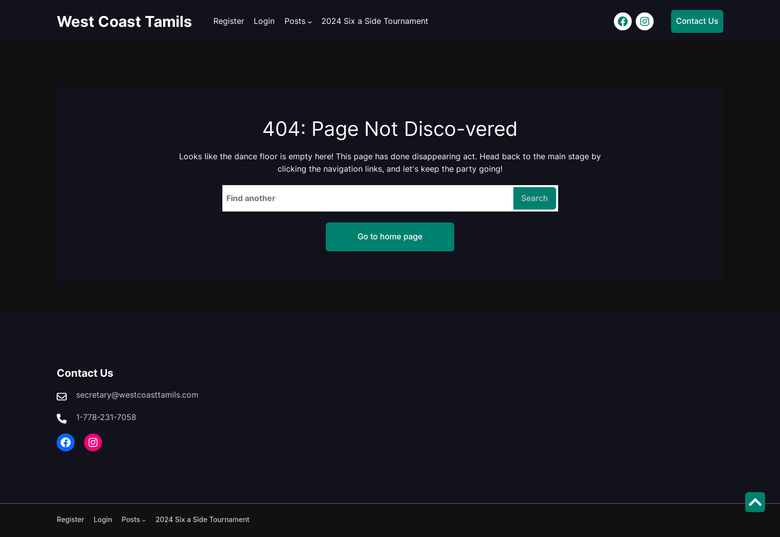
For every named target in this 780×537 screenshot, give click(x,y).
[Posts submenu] (309, 21)
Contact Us (697, 21)
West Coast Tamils (124, 21)
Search (534, 198)
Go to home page (390, 236)
